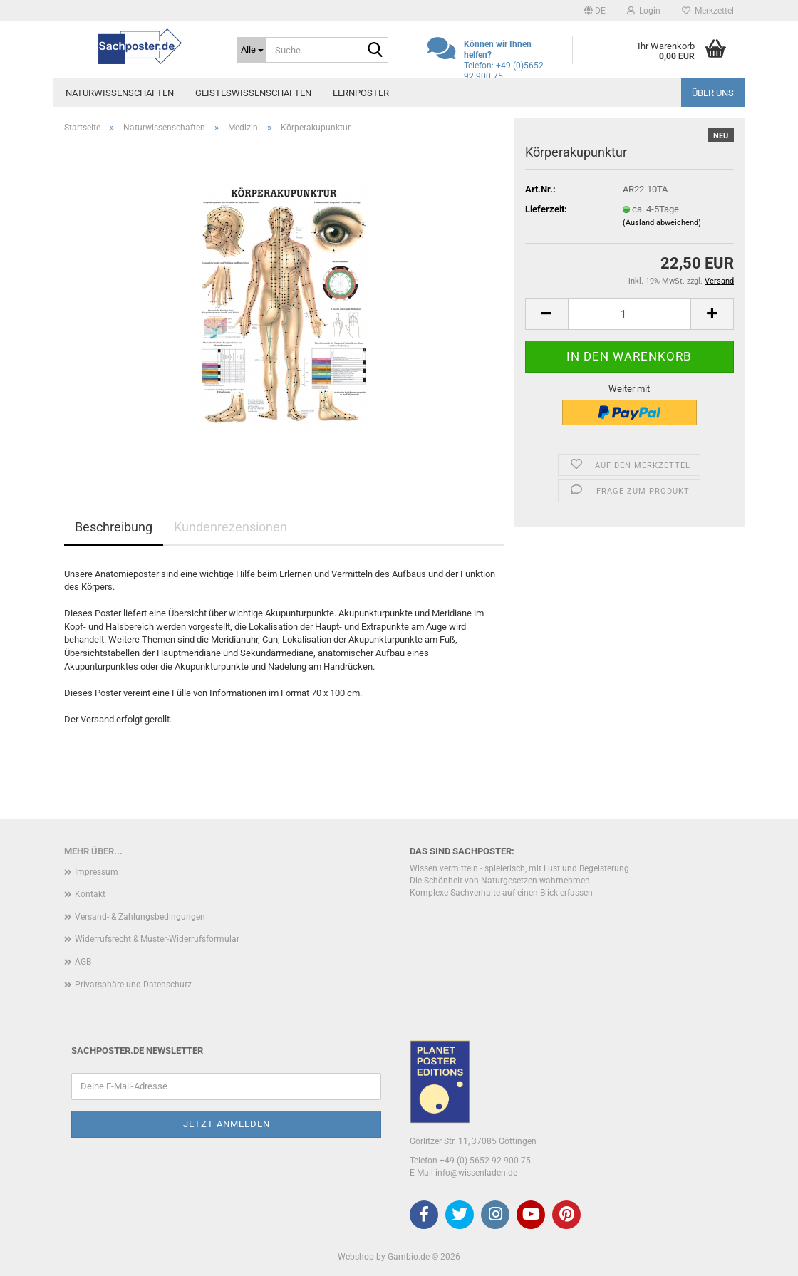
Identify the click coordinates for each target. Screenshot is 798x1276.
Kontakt (90, 894)
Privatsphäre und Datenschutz (133, 985)
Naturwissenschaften (120, 93)
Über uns (713, 93)
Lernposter (361, 93)
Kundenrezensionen (230, 526)
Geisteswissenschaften (253, 93)
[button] (595, 10)
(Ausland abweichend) (662, 222)
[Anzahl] (629, 314)
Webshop (356, 1257)
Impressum (96, 872)
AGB (83, 962)
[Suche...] (251, 50)
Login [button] (643, 11)
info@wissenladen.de (476, 1173)
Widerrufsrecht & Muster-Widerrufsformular (157, 939)
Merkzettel (708, 11)
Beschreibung (113, 526)
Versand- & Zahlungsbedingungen (140, 917)
